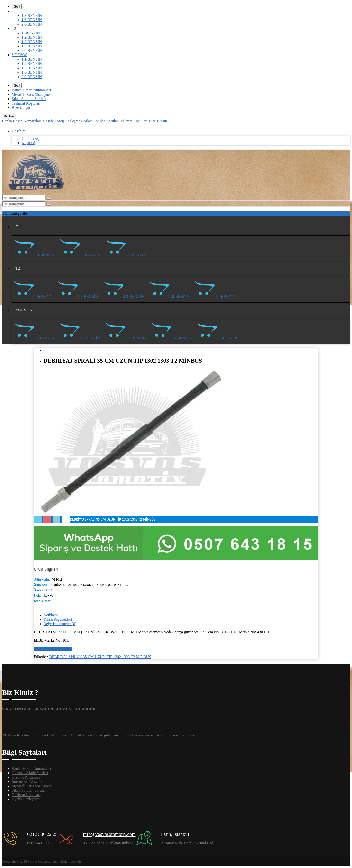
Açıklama (51, 615)
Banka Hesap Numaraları (31, 90)
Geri (17, 6)
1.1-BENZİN (31, 59)
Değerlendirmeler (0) (60, 624)
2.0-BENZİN (31, 24)
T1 (14, 11)
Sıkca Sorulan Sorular (29, 99)
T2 (14, 29)
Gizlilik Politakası (26, 777)
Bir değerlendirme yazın (53, 649)
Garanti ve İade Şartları (30, 773)
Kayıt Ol (28, 143)
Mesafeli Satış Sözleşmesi (32, 94)
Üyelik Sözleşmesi (26, 799)
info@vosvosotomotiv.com (109, 834)
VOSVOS (19, 55)
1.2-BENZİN (31, 37)
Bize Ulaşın (21, 108)
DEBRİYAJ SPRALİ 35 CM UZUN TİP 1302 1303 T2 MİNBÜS (100, 657)
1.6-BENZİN (31, 20)
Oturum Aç (30, 138)
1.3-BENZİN (31, 15)
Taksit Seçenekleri (58, 619)
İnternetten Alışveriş (27, 781)
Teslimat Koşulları (26, 103)
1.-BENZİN (30, 33)
